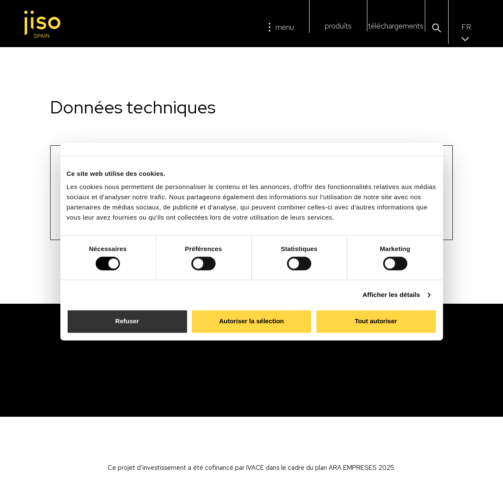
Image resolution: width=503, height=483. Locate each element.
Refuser (127, 321)
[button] (436, 28)
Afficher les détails (391, 294)
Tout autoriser (376, 321)
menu (285, 27)
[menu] (269, 27)
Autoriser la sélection (251, 321)
